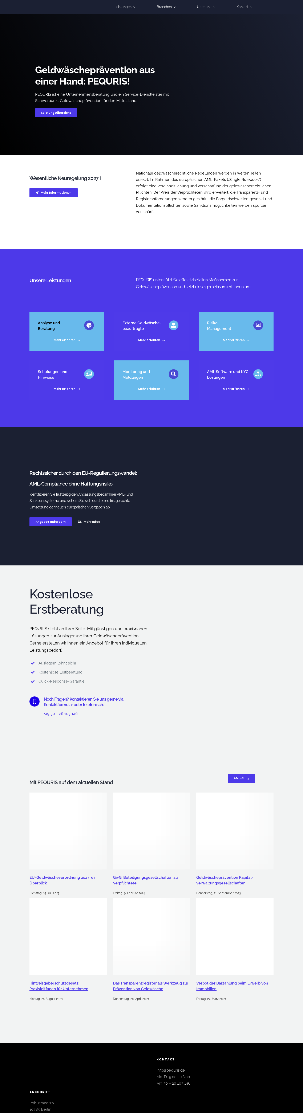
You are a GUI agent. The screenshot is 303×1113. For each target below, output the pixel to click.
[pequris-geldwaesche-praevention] (51, 3)
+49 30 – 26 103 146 (61, 713)
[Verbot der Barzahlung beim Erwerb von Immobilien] (235, 936)
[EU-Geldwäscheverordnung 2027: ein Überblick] (68, 831)
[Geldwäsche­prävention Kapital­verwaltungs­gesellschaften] (235, 831)
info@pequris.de (171, 1070)
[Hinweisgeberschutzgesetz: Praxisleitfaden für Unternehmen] (68, 936)
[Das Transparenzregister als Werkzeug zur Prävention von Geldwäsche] (151, 936)
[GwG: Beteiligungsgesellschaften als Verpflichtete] (151, 831)
